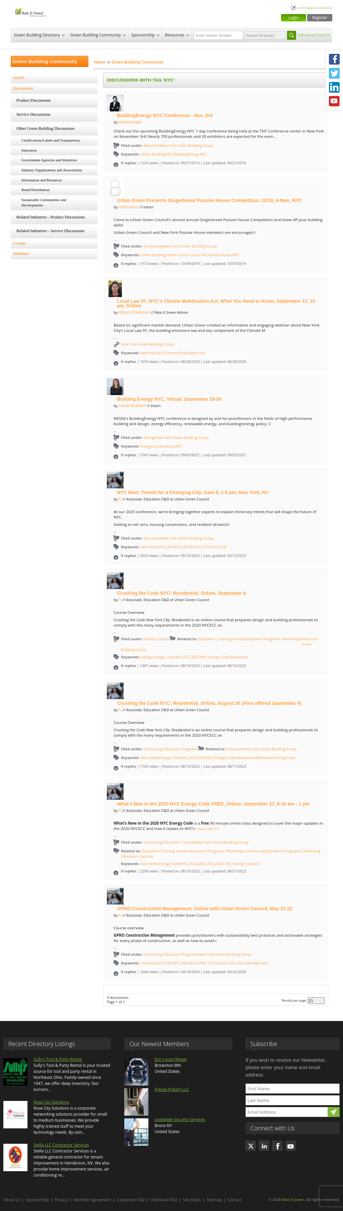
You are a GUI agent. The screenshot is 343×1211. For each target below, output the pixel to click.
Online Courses (157, 638)
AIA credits (149, 547)
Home (99, 62)
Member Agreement (92, 1200)
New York (152, 145)
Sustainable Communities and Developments (43, 202)
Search (18, 77)
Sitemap (214, 1200)
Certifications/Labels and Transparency (50, 140)
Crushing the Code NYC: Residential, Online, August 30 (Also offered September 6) (209, 703)
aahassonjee (130, 122)
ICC (257, 863)
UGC (186, 657)
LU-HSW (205, 547)
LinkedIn (334, 87)
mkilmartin (129, 207)
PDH (194, 547)
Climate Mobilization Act (185, 353)
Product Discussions (33, 100)
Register (319, 17)
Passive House (219, 255)
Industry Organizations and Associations (51, 170)
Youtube (334, 101)
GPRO (168, 963)
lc (120, 499)
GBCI (185, 547)
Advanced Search (314, 35)
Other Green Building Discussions (45, 128)
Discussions (23, 88)
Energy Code (163, 657)
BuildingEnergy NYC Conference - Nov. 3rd (164, 115)
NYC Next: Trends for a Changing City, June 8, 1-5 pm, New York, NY (193, 492)
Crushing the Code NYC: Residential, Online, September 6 (181, 593)
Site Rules (192, 1200)
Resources (175, 35)
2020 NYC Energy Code (210, 657)
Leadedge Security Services (179, 1119)
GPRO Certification (212, 963)
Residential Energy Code (275, 757)
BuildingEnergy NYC (190, 154)
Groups (19, 243)
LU (215, 547)
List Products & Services (314, 8)
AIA (184, 963)
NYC (169, 154)
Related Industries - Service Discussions (50, 230)
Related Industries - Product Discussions (50, 217)
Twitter (334, 73)
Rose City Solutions (51, 1102)
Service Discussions (33, 114)
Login (293, 17)
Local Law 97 (207, 828)
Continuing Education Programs (171, 748)
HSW (223, 547)
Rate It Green (293, 1199)
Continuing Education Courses (169, 842)
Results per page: (294, 1000)
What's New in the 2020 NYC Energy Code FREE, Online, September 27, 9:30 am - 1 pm (213, 804)
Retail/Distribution (35, 190)
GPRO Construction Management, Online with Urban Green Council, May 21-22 (204, 908)
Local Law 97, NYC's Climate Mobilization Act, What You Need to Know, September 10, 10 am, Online (216, 303)
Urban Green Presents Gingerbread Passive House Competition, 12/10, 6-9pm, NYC (209, 200)
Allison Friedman (134, 312)
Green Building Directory (37, 35)
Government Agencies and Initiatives (49, 160)
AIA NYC (173, 547)
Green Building (152, 154)
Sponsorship (143, 35)
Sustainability (164, 446)
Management (257, 963)
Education (29, 150)
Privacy (61, 1200)
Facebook (334, 59)
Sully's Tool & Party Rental (57, 1059)
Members (21, 253)
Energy (149, 437)
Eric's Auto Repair (170, 1059)
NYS (241, 963)
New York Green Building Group (186, 145)
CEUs (210, 863)
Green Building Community (95, 35)
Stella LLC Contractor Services (61, 1145)
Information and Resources (41, 180)
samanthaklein (132, 405)
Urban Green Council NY (186, 255)
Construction (151, 963)
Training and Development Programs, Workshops (259, 638)
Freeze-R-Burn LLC (171, 1089)
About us (11, 1200)
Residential (239, 657)
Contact (234, 1200)
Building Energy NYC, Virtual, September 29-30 (169, 399)
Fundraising (154, 246)
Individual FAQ (163, 1200)
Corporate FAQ (131, 1200)
